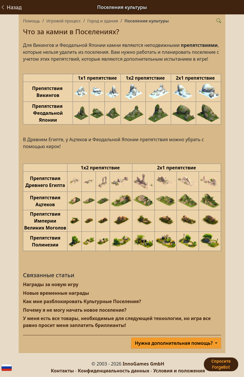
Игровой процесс (63, 21)
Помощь (31, 21)
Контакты (62, 371)
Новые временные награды (56, 293)
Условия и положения (179, 371)
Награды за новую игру (50, 284)
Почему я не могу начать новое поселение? (74, 310)
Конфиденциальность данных (113, 371)
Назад (11, 7)
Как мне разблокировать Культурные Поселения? (82, 301)
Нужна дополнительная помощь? (174, 343)
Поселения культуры (146, 21)
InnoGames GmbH (143, 364)
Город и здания (102, 21)
